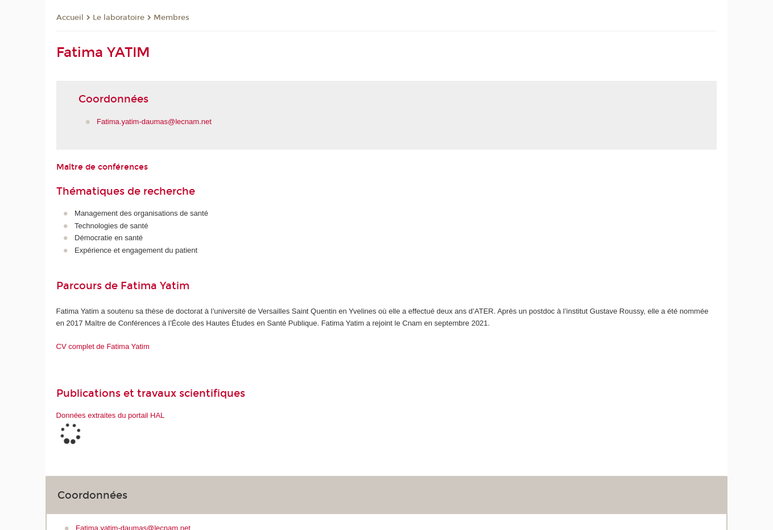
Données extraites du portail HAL (110, 415)
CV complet (103, 346)
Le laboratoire (118, 17)
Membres (171, 17)
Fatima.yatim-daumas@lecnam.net (154, 121)
